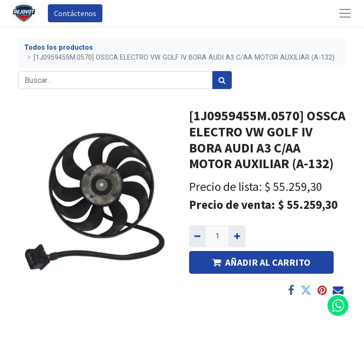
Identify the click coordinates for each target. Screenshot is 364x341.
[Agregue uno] (236, 236)
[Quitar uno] (197, 236)
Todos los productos (58, 48)
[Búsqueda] (222, 80)
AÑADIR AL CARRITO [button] (261, 262)
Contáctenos (75, 13)
